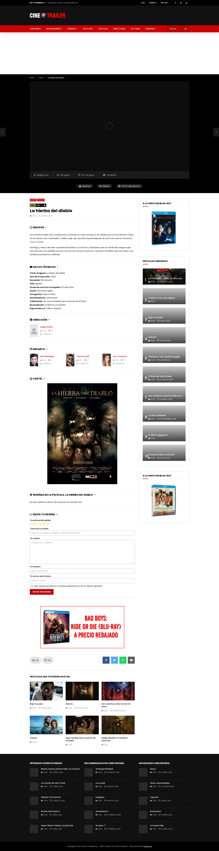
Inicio (32, 78)
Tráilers (71, 28)
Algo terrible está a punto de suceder (80, 739)
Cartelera (35, 28)
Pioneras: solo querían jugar (164, 356)
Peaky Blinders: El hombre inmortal (114, 739)
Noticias (88, 28)
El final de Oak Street (160, 376)
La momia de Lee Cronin (53, 783)
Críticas (103, 28)
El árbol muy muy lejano (161, 298)
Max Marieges (47, 356)
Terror (41, 78)
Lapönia (154, 797)
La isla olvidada (157, 415)
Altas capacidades (160, 783)
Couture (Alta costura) (161, 454)
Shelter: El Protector (51, 797)
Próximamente (54, 28)
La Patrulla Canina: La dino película (62, 3)
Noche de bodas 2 (50, 811)
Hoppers (100, 797)
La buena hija (157, 825)
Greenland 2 (102, 811)
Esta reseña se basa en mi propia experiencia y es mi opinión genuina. (68, 586)
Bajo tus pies (36, 703)
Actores (135, 28)
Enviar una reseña (42, 592)
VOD (143, 3)
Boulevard (155, 811)
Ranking (150, 28)
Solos (153, 768)
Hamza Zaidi (83, 356)
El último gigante (157, 435)
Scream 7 (100, 825)
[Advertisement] (110, 53)
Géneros (153, 3)
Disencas (148, 846)
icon (46, 690)
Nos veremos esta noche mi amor (116, 705)
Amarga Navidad (104, 768)
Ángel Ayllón (46, 327)
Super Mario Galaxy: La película (57, 825)
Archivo (164, 3)
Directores (119, 28)
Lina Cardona (120, 356)
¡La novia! (100, 783)
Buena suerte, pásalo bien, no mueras (60, 768)
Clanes (33, 738)
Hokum (69, 703)
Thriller (41, 200)
